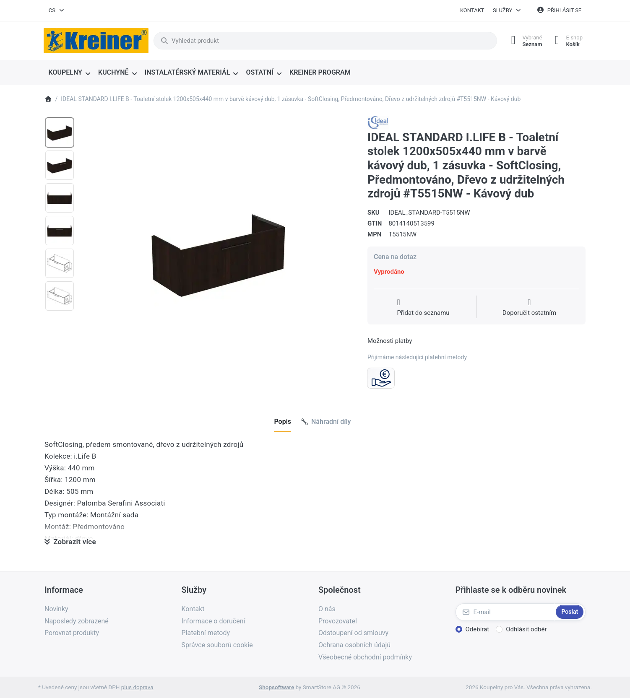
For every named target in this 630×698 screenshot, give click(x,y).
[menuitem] (69, 73)
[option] (59, 132)
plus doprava (137, 687)
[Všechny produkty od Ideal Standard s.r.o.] (378, 122)
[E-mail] (505, 612)
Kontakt (472, 10)
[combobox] (56, 10)
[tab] (282, 421)
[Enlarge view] (218, 252)
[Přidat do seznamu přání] (423, 307)
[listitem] (218, 252)
